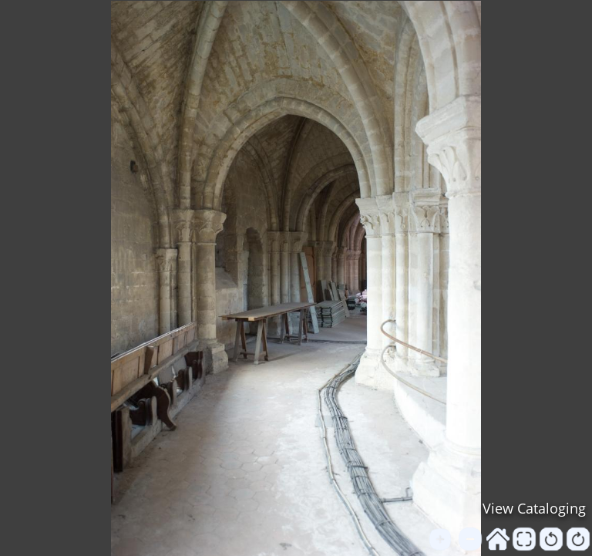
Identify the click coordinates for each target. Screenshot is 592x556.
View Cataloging (534, 508)
